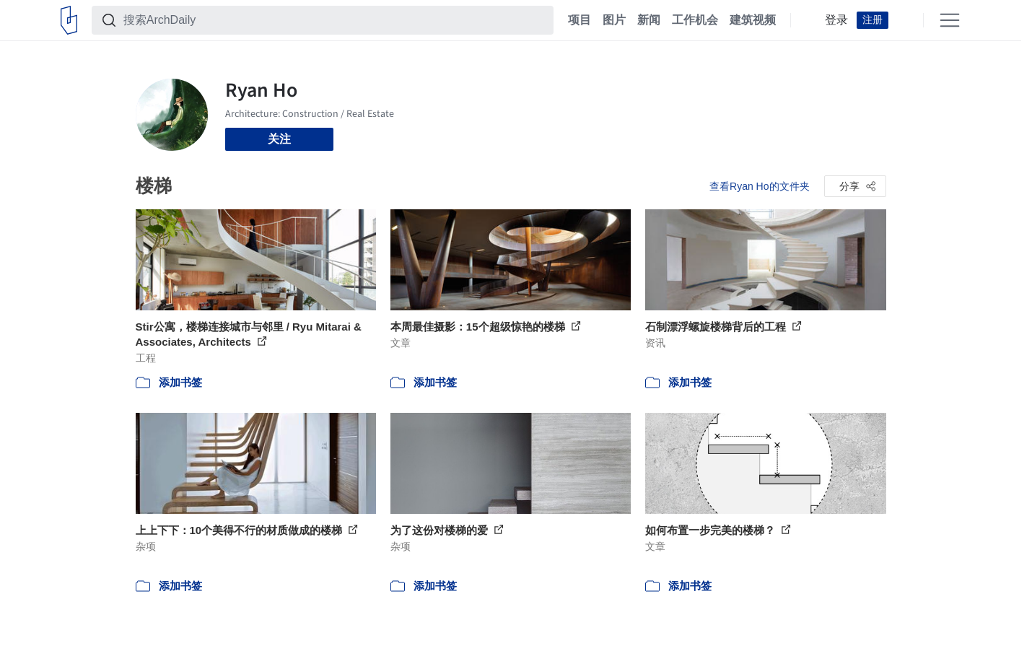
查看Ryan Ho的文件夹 (759, 186)
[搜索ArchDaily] (334, 20)
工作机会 (695, 20)
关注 (279, 139)
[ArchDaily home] (69, 20)
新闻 (648, 20)
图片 (614, 20)
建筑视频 (753, 20)
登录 (836, 20)
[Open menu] (949, 20)
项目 (579, 20)
